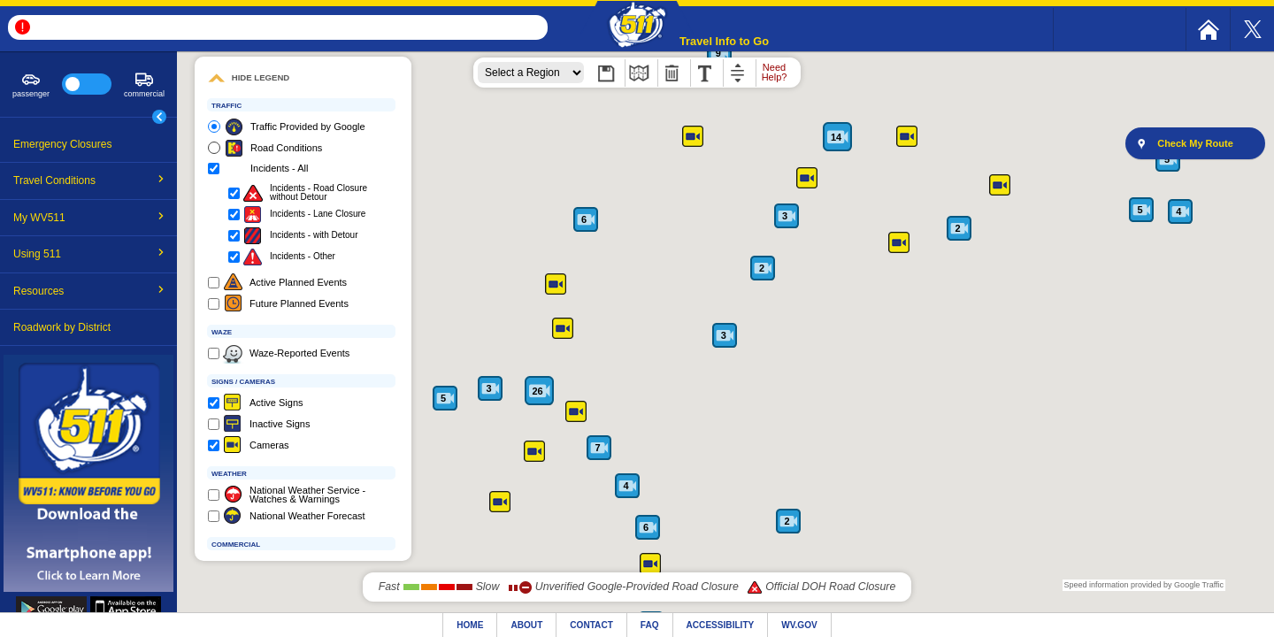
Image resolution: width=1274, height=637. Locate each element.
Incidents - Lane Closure (317, 214)
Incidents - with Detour (314, 235)
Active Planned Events (298, 282)
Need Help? (774, 72)
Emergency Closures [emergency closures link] (62, 144)
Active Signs (276, 402)
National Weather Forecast (307, 515)
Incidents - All (279, 168)
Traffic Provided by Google (307, 126)
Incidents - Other (302, 256)
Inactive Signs (279, 423)
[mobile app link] (88, 588)
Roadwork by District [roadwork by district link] (62, 327)
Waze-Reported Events (299, 353)
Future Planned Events (299, 303)
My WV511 (89, 217)
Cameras (269, 445)
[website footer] (637, 624)
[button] (637, 25)
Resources (89, 291)
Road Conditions (286, 147)
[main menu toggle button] (159, 117)
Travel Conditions (89, 180)
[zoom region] (531, 72)
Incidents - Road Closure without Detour (318, 193)
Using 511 (89, 254)
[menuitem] (1208, 29)
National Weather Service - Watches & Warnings (307, 494)
